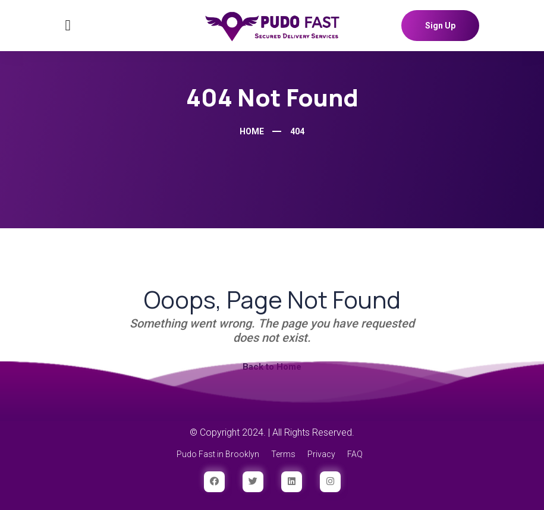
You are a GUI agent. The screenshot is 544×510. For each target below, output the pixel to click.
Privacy (321, 454)
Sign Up (440, 25)
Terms (283, 454)
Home (252, 131)
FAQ (355, 454)
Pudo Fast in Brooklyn (218, 454)
